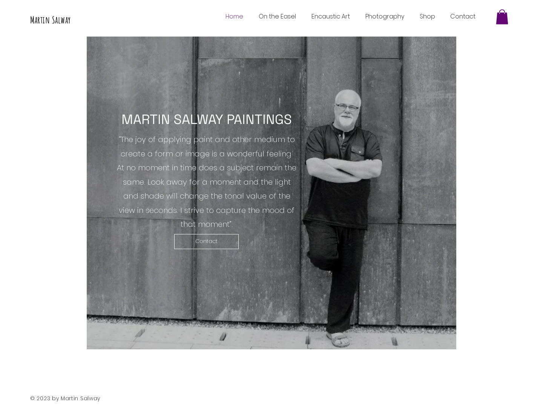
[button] (502, 16)
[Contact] (206, 241)
